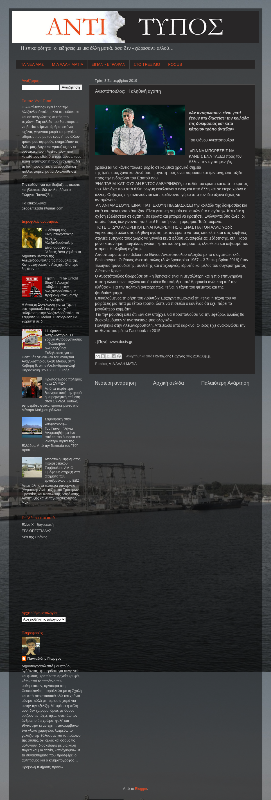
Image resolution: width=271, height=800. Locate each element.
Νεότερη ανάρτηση (115, 383)
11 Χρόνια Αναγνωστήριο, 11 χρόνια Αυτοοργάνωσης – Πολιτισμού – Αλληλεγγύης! (63, 339)
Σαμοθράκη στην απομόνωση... (58, 421)
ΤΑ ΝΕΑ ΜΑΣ (32, 64)
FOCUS (175, 64)
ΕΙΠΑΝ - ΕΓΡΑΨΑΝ (108, 64)
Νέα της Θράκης (34, 537)
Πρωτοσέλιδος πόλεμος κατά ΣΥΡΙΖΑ (63, 381)
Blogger (141, 789)
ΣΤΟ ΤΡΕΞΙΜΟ (147, 64)
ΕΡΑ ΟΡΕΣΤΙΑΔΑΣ (36, 531)
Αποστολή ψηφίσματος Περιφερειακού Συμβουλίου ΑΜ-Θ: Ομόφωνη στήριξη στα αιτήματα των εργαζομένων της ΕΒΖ (62, 470)
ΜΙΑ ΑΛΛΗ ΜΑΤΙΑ (67, 64)
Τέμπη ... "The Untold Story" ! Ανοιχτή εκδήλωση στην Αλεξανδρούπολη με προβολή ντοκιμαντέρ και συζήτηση (61, 289)
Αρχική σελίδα (168, 383)
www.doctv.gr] (122, 341)
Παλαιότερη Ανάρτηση (225, 383)
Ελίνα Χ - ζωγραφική (38, 525)
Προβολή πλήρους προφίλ (42, 767)
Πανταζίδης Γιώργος (169, 356)
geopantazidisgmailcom (42, 208)
